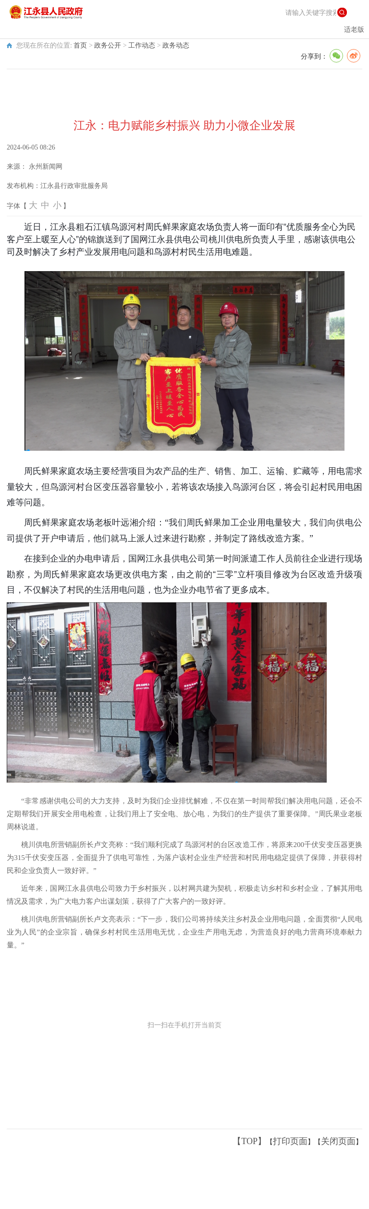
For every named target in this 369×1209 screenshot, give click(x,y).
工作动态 (141, 45)
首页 (80, 45)
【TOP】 (249, 1141)
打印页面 (290, 1141)
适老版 (354, 29)
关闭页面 (338, 1141)
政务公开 (107, 45)
